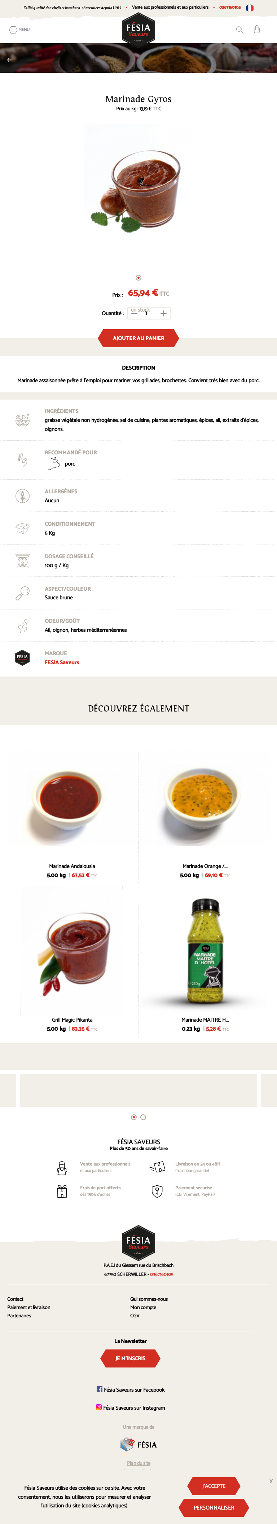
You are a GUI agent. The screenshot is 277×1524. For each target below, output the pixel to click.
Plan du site (138, 1463)
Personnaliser (214, 1507)
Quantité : (113, 313)
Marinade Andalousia (72, 866)
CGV (135, 1316)
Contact (15, 1299)
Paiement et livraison (28, 1308)
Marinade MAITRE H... (205, 1020)
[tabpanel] (138, 194)
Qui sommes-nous (149, 1299)
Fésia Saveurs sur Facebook (130, 1390)
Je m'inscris (130, 1358)
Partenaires (19, 1316)
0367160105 (230, 7)
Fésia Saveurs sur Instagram (130, 1408)
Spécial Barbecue (10, 60)
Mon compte (143, 1308)
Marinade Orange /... (205, 866)
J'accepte (213, 1486)
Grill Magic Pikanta (72, 1020)
